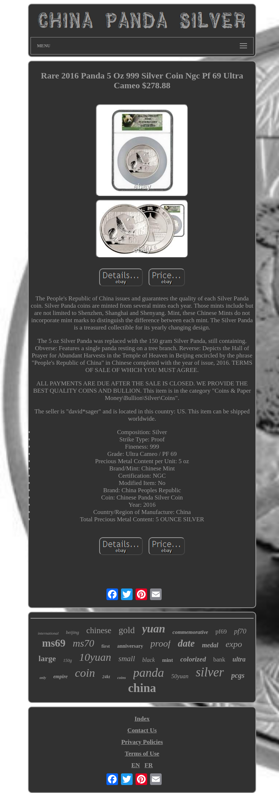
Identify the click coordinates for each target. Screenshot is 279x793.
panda (148, 672)
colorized (193, 659)
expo (234, 644)
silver (210, 672)
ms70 (83, 643)
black (148, 660)
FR (149, 765)
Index (142, 718)
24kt (106, 676)
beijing (72, 632)
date (186, 643)
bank (219, 659)
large (47, 658)
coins (121, 677)
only (43, 678)
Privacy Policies (142, 742)
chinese (99, 630)
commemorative (190, 632)
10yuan (95, 657)
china (142, 688)
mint (167, 660)
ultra (239, 659)
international (48, 633)
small (126, 658)
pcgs (237, 675)
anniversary (130, 646)
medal (210, 645)
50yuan (180, 676)
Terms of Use (142, 753)
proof (160, 643)
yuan (153, 628)
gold (127, 630)
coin (85, 672)
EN (135, 765)
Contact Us (142, 730)
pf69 (221, 631)
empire (60, 676)
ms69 (53, 643)
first (105, 646)
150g (67, 660)
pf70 (240, 631)
